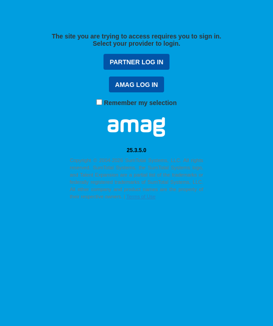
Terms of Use (140, 196)
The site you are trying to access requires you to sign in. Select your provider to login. (136, 40)
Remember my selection (140, 102)
